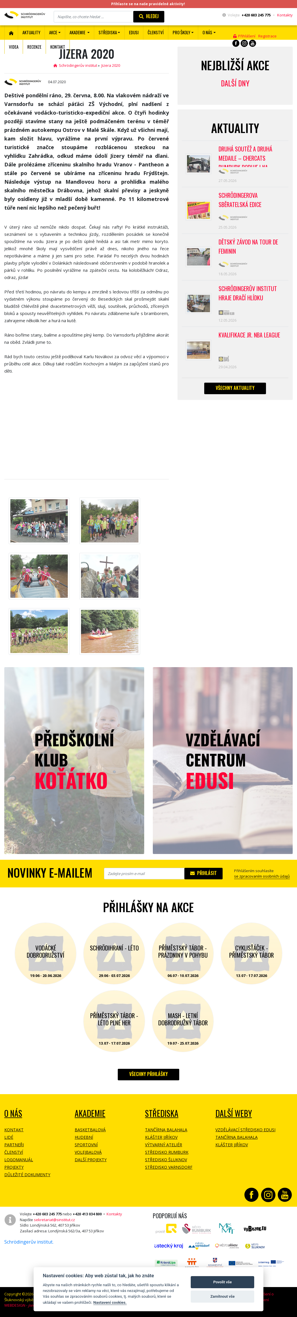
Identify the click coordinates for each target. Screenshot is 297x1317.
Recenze (34, 46)
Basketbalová (90, 1129)
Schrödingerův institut (75, 65)
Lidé (8, 1137)
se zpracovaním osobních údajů (262, 876)
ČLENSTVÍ (156, 32)
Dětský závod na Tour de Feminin (248, 246)
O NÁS (13, 1113)
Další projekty (91, 1159)
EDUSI (134, 32)
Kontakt (57, 46)
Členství (13, 1152)
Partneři (14, 1144)
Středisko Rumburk (166, 1152)
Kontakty (285, 15)
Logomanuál (18, 1159)
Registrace (267, 36)
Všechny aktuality (235, 387)
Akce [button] (53, 32)
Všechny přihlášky (148, 1074)
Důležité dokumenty (27, 1174)
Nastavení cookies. (110, 1302)
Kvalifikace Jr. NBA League (249, 335)
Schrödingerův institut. (28, 1242)
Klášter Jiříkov (161, 1137)
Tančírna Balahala (166, 1129)
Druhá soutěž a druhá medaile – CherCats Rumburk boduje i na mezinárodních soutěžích (249, 156)
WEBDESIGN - (27, 1305)
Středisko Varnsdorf (168, 1167)
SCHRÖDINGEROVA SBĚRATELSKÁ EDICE (240, 200)
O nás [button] (207, 32)
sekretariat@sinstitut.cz (54, 1219)
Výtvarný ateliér (163, 1144)
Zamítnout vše (222, 1296)
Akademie (90, 1113)
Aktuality (31, 32)
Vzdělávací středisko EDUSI (245, 1129)
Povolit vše (222, 1282)
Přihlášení (244, 36)
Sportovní (86, 1144)
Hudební (84, 1137)
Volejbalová (88, 1152)
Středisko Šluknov (166, 1159)
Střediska (161, 1113)
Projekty (14, 1167)
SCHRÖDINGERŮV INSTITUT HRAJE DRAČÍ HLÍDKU (248, 293)
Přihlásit (203, 873)
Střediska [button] (108, 32)
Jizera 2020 (110, 65)
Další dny (235, 83)
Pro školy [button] (181, 32)
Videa (13, 46)
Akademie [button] (78, 32)
